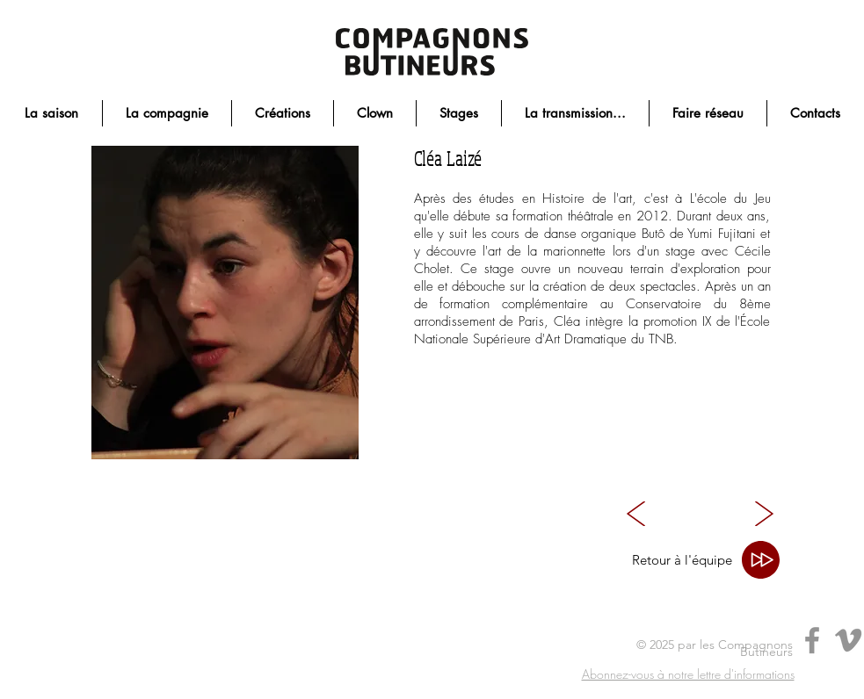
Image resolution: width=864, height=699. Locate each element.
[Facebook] (812, 640)
